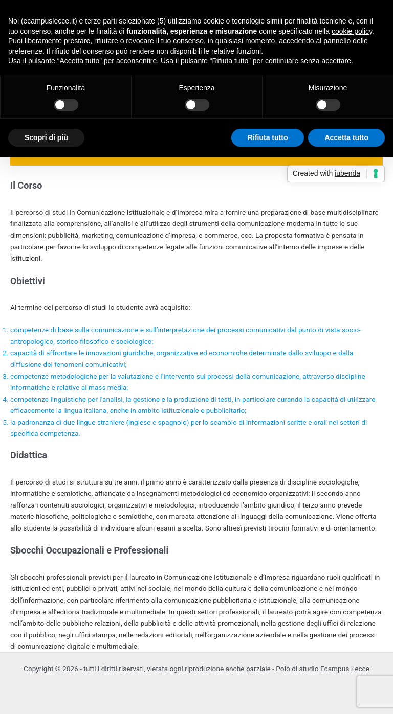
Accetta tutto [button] (346, 137)
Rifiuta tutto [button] (268, 137)
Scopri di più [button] (46, 137)
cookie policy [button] (352, 31)
